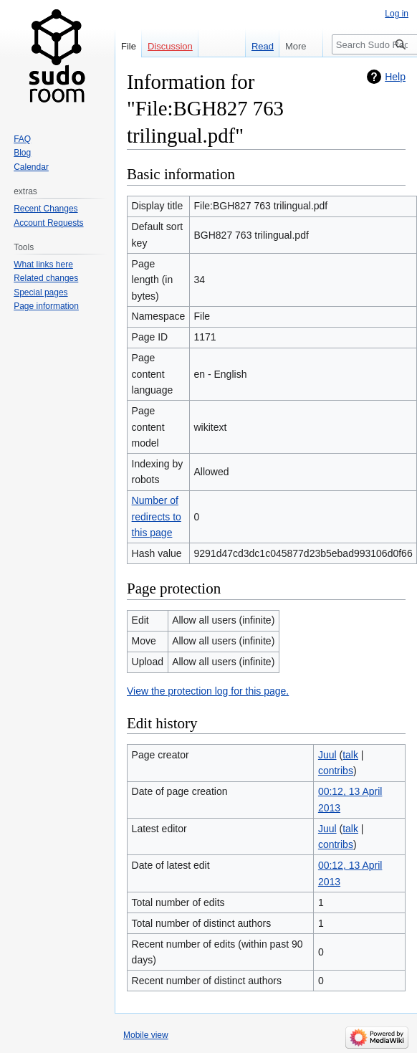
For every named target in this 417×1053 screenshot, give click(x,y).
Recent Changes (45, 209)
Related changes (46, 278)
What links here (43, 264)
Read (257, 46)
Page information (46, 306)
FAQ (22, 139)
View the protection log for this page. (208, 691)
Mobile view (145, 1035)
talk (350, 755)
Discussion (170, 46)
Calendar (31, 167)
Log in (396, 14)
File (128, 46)
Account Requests (48, 223)
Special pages (40, 292)
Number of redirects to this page (156, 516)
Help (395, 76)
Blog (22, 153)
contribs (335, 770)
